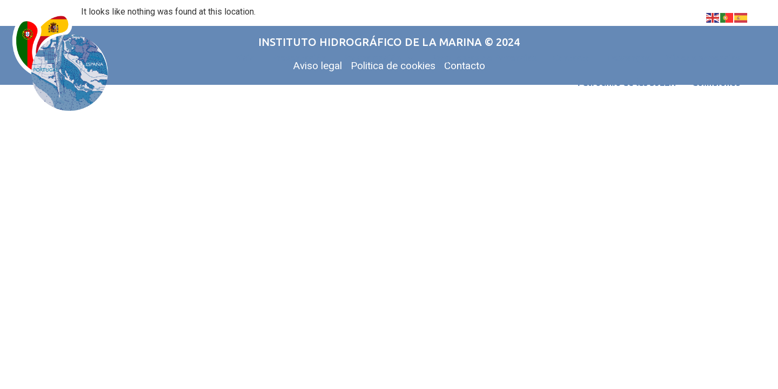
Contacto (572, 58)
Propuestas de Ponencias (483, 58)
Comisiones (716, 83)
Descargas (628, 58)
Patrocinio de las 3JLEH (627, 83)
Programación (379, 58)
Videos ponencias (703, 58)
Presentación (298, 58)
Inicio (243, 58)
